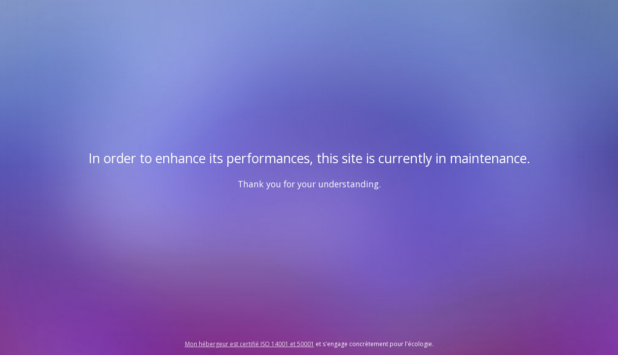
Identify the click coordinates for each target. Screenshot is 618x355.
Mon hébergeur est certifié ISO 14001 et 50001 (249, 344)
